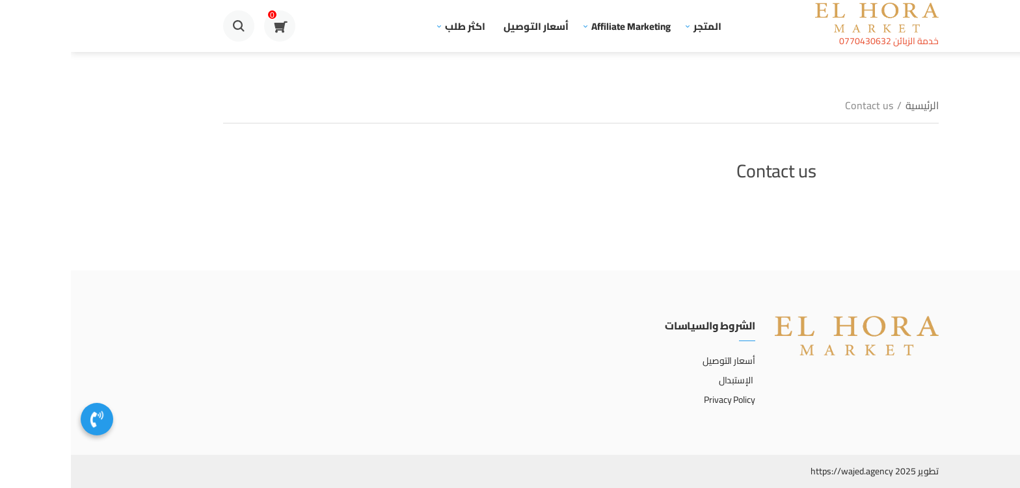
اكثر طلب (394, 26)
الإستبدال (666, 380)
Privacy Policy (658, 399)
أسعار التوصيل (465, 26)
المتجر (637, 26)
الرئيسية (851, 105)
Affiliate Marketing (560, 26)
